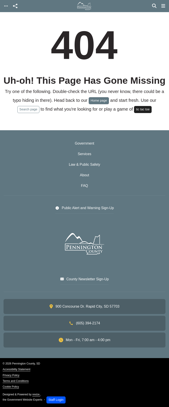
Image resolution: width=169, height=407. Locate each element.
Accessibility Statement (16, 369)
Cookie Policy (11, 386)
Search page (28, 109)
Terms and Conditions (16, 381)
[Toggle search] (154, 6)
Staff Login (56, 399)
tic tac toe (143, 109)
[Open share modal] (15, 6)
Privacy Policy (11, 375)
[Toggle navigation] (6, 6)
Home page (99, 100)
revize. (36, 394)
